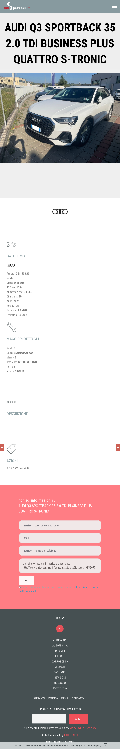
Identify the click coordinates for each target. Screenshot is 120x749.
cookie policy (95, 745)
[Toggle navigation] (114, 6)
